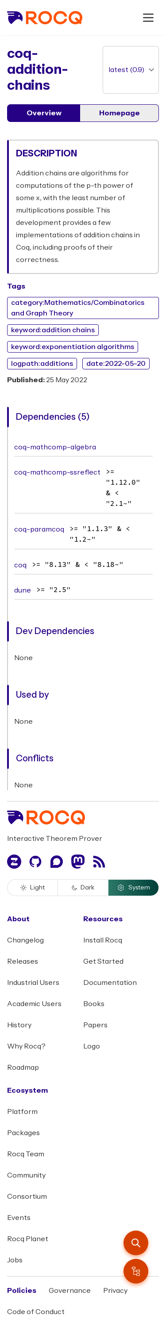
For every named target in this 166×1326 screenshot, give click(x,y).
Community (26, 1175)
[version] (131, 70)
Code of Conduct (36, 1311)
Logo (91, 1046)
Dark (83, 888)
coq (20, 565)
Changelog (25, 940)
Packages (23, 1132)
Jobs (15, 1260)
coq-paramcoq (39, 529)
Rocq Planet (27, 1238)
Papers (95, 1025)
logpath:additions (42, 363)
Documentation (110, 982)
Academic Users (34, 1003)
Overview (44, 113)
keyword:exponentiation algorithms (72, 346)
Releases (22, 961)
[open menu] (148, 18)
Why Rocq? (26, 1046)
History (19, 1025)
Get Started (103, 961)
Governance (70, 1290)
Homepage (119, 113)
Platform (22, 1111)
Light (32, 888)
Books (93, 1003)
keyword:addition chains (53, 330)
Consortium (27, 1196)
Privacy (115, 1290)
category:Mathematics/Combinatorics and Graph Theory (77, 308)
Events (19, 1217)
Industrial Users (33, 982)
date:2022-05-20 (116, 363)
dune (22, 590)
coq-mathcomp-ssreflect (57, 472)
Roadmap (23, 1067)
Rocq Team (25, 1154)
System (133, 888)
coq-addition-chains (37, 69)
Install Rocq (102, 940)
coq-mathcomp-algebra (55, 447)
